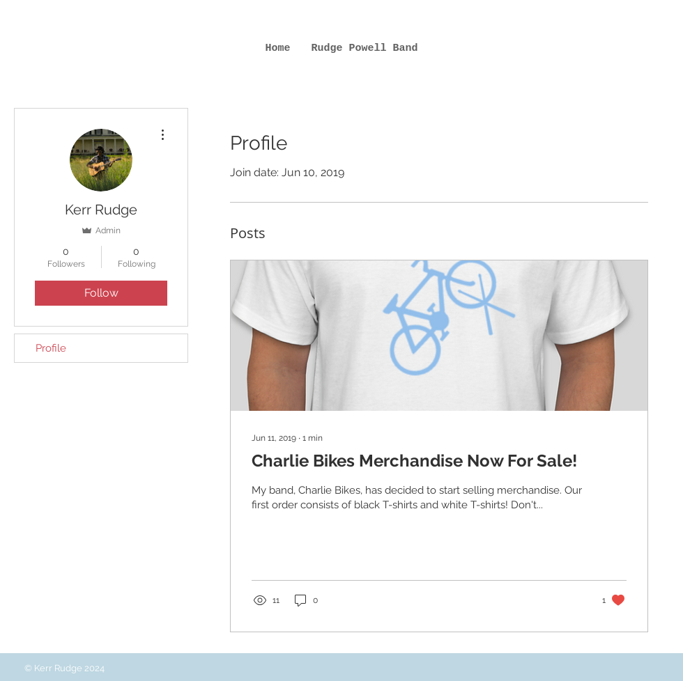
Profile (51, 348)
